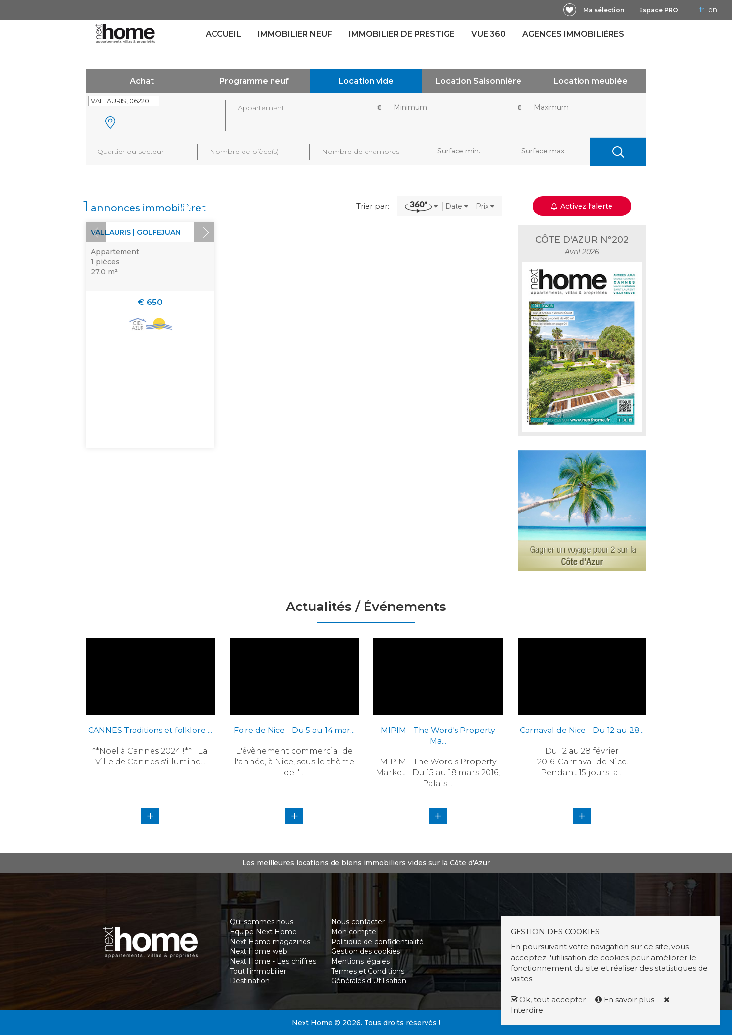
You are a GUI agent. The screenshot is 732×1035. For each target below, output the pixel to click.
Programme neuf (254, 81)
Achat (142, 81)
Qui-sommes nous (261, 921)
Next (204, 232)
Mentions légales (360, 961)
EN (712, 9)
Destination (250, 980)
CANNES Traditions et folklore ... (150, 730)
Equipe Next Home (263, 931)
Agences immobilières (573, 34)
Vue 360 (488, 34)
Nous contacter (358, 921)
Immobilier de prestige (402, 34)
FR (701, 9)
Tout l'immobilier (258, 971)
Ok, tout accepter (548, 999)
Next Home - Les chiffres (273, 961)
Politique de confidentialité (377, 941)
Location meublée (590, 81)
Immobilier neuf (295, 34)
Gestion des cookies (365, 951)
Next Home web (258, 951)
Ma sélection (603, 10)
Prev (96, 232)
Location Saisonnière (478, 81)
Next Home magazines (270, 941)
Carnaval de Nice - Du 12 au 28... (582, 730)
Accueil (223, 34)
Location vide (366, 81)
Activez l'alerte (581, 206)
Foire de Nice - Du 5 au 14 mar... (294, 730)
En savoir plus (625, 999)
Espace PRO (658, 10)
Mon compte (353, 931)
